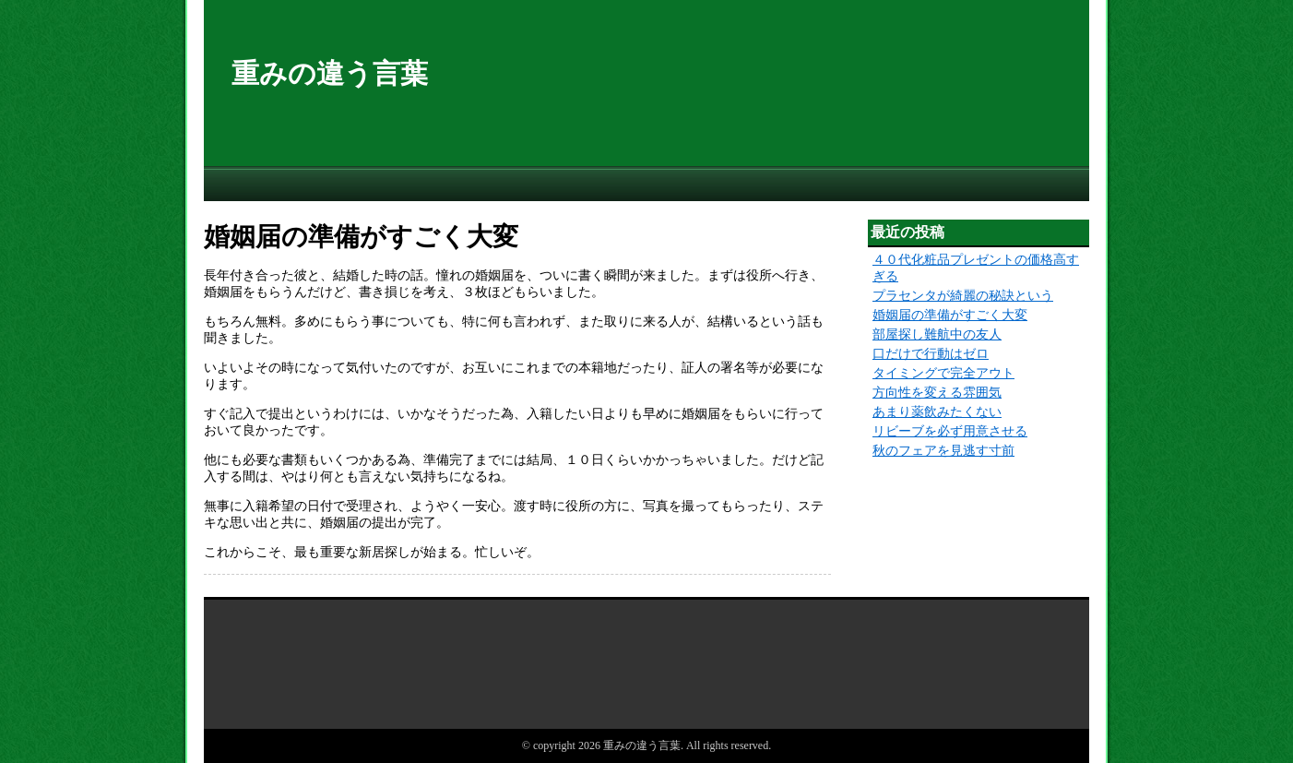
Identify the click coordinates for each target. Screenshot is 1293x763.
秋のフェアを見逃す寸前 (943, 451)
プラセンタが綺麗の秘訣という (962, 296)
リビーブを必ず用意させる (949, 431)
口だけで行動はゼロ (930, 354)
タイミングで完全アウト (943, 373)
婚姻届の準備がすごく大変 (949, 315)
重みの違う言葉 (329, 73)
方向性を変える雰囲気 (937, 392)
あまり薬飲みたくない (937, 412)
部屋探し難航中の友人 (937, 334)
